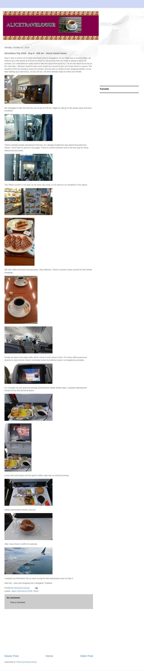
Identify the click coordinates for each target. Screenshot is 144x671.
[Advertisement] (48, 631)
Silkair (36, 591)
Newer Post (11, 656)
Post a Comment (17, 602)
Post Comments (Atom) (26, 662)
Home (49, 656)
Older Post (86, 656)
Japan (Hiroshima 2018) (21, 591)
